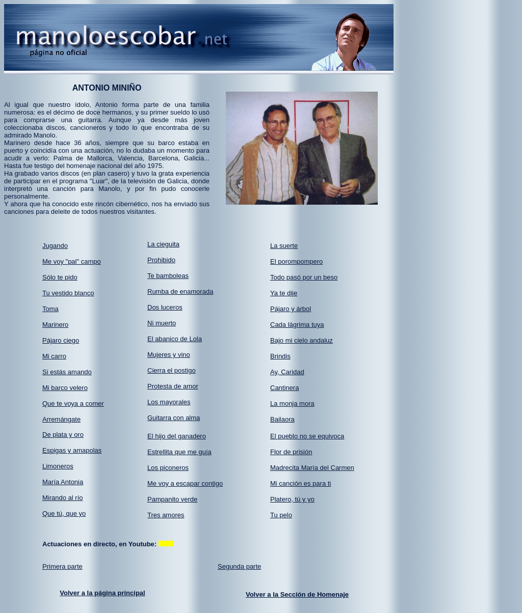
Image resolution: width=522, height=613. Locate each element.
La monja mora (292, 403)
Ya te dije (283, 293)
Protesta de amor (172, 386)
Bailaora (282, 419)
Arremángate (61, 419)
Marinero (55, 324)
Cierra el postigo (171, 370)
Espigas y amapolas (71, 450)
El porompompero (296, 261)
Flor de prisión (291, 452)
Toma (50, 309)
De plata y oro (63, 434)
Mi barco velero (65, 388)
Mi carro (54, 356)
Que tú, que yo (64, 513)
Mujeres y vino (168, 354)
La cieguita (163, 244)
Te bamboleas (168, 276)
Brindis (280, 356)
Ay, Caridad (287, 372)
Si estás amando (67, 372)
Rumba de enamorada (180, 291)
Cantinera (284, 388)
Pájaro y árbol (290, 309)
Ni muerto (161, 323)
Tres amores (165, 515)
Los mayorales (169, 402)
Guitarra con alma (173, 418)
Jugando (55, 245)
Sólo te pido (59, 277)
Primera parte (62, 566)
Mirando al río (62, 497)
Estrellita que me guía (179, 452)
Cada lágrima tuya (297, 324)
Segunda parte (239, 566)
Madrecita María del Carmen (312, 467)
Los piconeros (168, 467)
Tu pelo (281, 515)
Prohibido (161, 260)
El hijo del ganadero (176, 436)
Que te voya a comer (73, 403)
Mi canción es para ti (300, 483)
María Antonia (62, 482)
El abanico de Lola (174, 339)
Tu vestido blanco (68, 293)
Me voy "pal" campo (71, 261)
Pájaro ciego (60, 340)
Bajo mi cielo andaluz (301, 340)
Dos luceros (164, 307)
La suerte (284, 245)
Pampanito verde (172, 499)
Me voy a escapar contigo (185, 483)
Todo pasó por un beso (303, 277)
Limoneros (57, 466)
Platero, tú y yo (292, 499)
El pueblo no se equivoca (307, 436)
